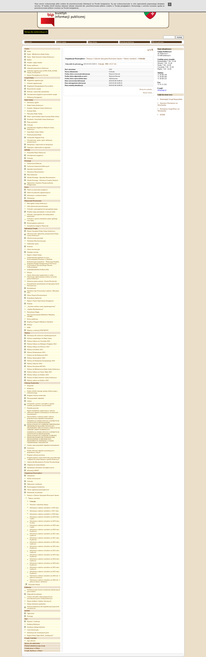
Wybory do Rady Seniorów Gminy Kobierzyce (42, 377)
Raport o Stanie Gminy (34, 255)
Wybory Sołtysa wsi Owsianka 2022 (38, 341)
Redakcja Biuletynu (33, 624)
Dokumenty (31, 198)
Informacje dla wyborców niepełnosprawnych (41, 335)
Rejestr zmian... (148, 93)
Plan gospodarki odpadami (35, 398)
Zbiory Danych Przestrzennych (37, 295)
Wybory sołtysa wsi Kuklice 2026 (38, 380)
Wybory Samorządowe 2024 (36, 358)
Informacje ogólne (33, 102)
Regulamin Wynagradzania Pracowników (40, 86)
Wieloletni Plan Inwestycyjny (36, 241)
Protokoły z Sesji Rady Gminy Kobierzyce (40, 119)
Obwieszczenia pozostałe (35, 238)
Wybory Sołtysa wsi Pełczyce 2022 (38, 347)
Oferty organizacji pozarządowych (38, 490)
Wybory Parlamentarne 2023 (36, 352)
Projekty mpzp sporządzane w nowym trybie (41, 212)
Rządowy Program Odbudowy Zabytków (40, 322)
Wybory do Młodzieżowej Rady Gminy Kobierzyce (43, 369)
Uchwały (30, 125)
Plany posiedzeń (32, 122)
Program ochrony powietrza (36, 455)
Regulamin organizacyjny (35, 80)
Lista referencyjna (33, 630)
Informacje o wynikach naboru (37, 195)
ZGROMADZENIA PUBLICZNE (38, 270)
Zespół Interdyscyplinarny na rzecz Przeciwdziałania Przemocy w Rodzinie (39, 258)
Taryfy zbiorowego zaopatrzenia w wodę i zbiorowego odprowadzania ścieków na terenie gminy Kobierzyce (42, 276)
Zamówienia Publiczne (34, 163)
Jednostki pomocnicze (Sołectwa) (37, 68)
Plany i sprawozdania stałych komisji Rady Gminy (43, 116)
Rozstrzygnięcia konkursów (36, 487)
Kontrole (30, 246)
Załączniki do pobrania (34, 594)
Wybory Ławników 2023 (35, 349)
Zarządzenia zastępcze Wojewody (38, 226)
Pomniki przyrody (33, 408)
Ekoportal (30, 385)
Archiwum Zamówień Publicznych (38, 166)
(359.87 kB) (107, 64)
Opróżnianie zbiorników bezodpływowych (40, 467)
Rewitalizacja (31, 288)
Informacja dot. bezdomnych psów (38, 633)
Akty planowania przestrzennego (37, 206)
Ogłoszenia (30, 613)
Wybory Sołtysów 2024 (34, 363)
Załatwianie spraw (33, 244)
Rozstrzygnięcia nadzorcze (35, 223)
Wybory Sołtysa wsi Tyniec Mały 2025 (39, 372)
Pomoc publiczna (32, 65)
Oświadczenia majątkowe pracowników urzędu (42, 94)
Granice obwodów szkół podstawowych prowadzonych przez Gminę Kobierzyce (40, 597)
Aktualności (31, 476)
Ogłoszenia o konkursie (34, 484)
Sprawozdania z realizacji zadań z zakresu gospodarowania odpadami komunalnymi (40, 417)
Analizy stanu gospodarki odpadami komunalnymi (43, 445)
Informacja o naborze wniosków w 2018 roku (44, 514)
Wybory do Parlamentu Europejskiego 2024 (41, 361)
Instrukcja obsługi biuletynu (36, 627)
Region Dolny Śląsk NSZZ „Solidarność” (40, 635)
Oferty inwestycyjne (33, 249)
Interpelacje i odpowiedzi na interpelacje (40, 144)
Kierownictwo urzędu (34, 89)
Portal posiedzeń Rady (34, 135)
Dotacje (29, 325)
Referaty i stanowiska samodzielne (38, 92)
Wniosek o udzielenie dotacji (39, 504)
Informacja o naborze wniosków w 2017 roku (44, 511)
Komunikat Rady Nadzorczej (36, 152)
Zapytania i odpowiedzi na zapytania (38, 147)
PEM (29, 327)
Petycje (29, 272)
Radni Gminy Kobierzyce (35, 105)
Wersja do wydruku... (146, 89)
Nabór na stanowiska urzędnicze (37, 190)
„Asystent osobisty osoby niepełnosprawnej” (41, 306)
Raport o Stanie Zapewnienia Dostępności (40, 301)
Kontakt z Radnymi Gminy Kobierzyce (39, 108)
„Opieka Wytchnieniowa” (35, 309)
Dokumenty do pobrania (34, 492)
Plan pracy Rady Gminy (34, 114)
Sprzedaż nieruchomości (35, 169)
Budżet (29, 60)
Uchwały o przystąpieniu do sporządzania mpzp (42, 209)
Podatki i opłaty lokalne (34, 62)
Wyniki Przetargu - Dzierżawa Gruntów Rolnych (42, 180)
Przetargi (30, 616)
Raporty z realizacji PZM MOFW (37, 330)
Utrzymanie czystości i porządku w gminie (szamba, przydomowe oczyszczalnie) (40, 404)
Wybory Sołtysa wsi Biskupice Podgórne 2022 (42, 344)
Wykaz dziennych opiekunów (36, 604)
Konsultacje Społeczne (34, 298)
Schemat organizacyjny (34, 83)
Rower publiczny (32, 319)
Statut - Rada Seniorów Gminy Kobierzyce (40, 57)
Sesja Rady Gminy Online (35, 132)
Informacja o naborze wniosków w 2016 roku (44, 508)
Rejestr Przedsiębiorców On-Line (37, 75)
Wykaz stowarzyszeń (34, 478)
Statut (29, 51)
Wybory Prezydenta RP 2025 (36, 366)
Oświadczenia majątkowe (35, 155)
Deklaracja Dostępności (34, 97)
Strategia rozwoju (32, 252)
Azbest (29, 401)
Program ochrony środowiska (36, 395)
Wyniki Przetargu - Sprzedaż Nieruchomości (41, 177)
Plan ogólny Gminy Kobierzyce (37, 203)
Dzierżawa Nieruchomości (35, 172)
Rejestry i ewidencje (33, 621)
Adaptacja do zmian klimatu (36, 465)
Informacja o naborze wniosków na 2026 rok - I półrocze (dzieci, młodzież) (45, 581)
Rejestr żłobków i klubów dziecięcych (39, 601)
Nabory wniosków (34, 498)
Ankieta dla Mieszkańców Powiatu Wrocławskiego (43, 462)
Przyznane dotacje (34, 584)
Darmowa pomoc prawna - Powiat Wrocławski (42, 281)
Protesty (29, 303)
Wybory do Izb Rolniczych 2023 (37, 355)
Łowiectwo (30, 448)
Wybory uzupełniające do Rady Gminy (39, 338)
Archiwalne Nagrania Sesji (35, 137)
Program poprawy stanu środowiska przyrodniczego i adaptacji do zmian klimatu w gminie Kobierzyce (43, 458)
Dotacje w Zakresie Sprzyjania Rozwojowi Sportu (43, 495)
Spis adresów (31, 641)
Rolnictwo (30, 388)
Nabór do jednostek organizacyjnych (38, 192)
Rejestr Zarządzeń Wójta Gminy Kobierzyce (41, 231)
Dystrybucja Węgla (33, 312)
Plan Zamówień (32, 175)
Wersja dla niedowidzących (36, 32)
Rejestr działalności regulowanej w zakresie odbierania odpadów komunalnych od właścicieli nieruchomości (42, 412)
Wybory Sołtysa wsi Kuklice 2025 (38, 375)
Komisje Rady (31, 111)
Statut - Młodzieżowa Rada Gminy (38, 54)
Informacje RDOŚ (33, 470)
